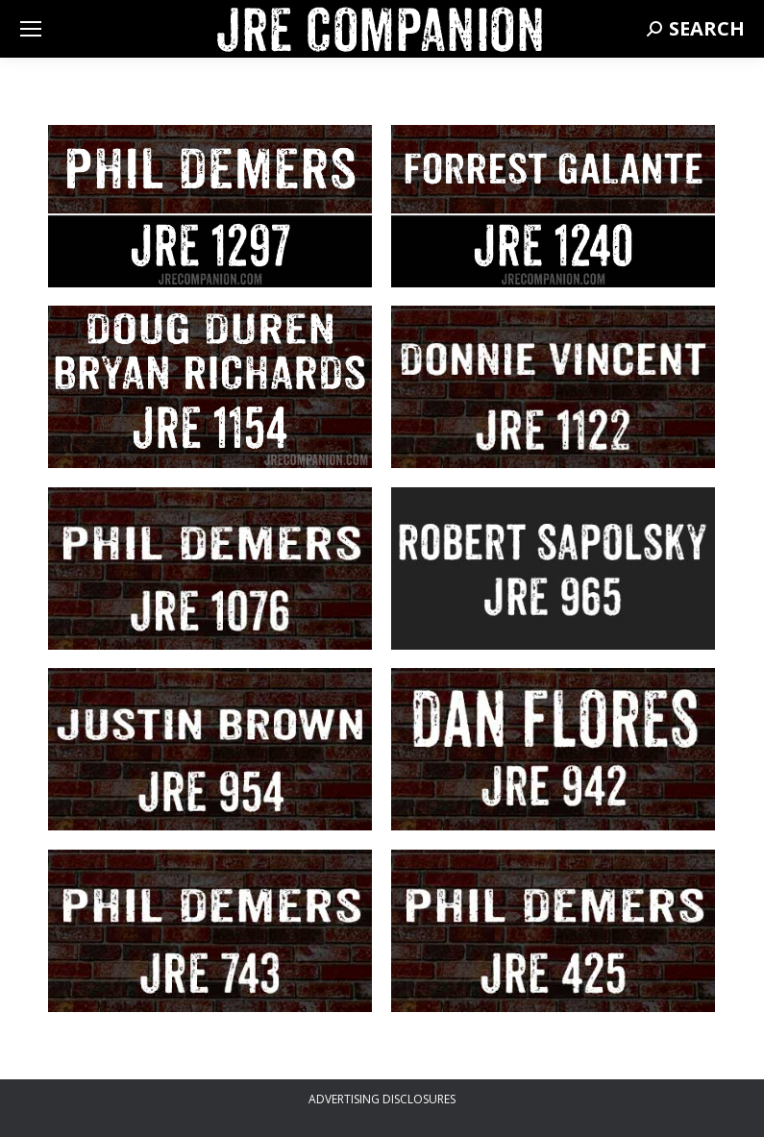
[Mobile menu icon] (30, 28)
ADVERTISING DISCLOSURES (382, 1099)
